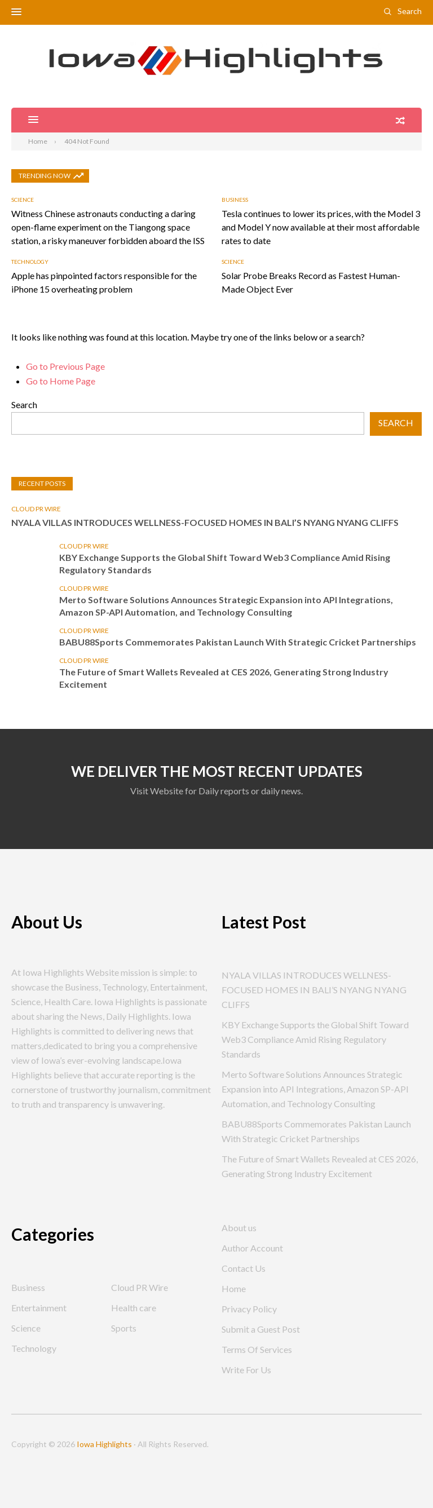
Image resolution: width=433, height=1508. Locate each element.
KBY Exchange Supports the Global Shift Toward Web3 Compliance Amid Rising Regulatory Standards (224, 563)
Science (22, 199)
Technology (29, 261)
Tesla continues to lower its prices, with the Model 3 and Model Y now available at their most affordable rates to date (321, 227)
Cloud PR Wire (36, 509)
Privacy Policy (249, 1308)
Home (234, 1288)
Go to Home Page (60, 380)
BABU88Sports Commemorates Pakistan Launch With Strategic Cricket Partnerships (237, 641)
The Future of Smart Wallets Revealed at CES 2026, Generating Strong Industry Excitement (223, 677)
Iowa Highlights (104, 1444)
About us (239, 1227)
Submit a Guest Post (261, 1329)
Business (235, 199)
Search (409, 11)
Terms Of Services (257, 1349)
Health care (133, 1307)
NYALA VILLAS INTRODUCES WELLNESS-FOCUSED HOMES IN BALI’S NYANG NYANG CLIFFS (205, 522)
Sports (123, 1328)
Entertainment (39, 1307)
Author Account (252, 1247)
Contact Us (244, 1268)
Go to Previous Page (65, 366)
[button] (16, 12)
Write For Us (246, 1369)
